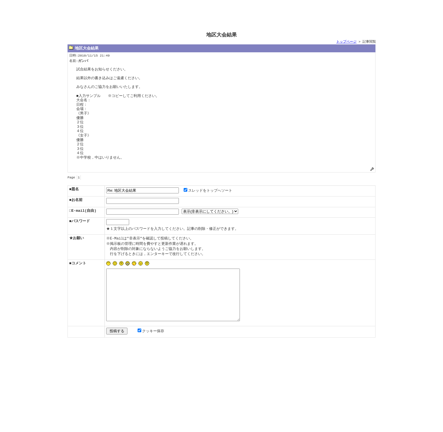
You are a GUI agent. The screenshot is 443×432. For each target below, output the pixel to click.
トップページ (346, 42)
